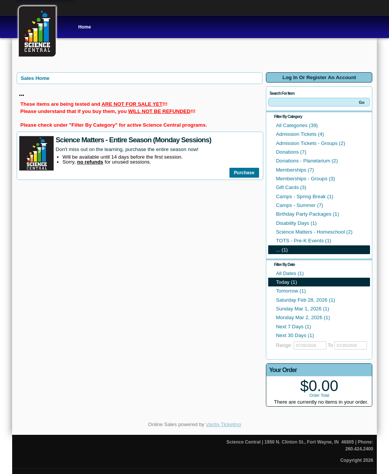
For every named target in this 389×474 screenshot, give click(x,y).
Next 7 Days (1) (293, 326)
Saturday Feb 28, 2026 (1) (305, 300)
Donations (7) (291, 152)
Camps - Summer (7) (299, 205)
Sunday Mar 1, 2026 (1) (302, 309)
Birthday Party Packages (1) (307, 214)
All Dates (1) (290, 273)
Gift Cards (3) (291, 187)
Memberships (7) (295, 170)
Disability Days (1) (296, 223)
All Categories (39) (297, 125)
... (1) (282, 250)
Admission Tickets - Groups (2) (310, 143)
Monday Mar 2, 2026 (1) (303, 317)
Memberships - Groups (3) (305, 178)
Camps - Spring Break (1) (304, 196)
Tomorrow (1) (291, 291)
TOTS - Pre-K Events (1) (303, 240)
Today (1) (286, 282)
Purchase (244, 172)
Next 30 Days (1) (295, 335)
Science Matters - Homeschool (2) (314, 232)
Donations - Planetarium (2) (307, 161)
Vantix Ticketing (223, 424)
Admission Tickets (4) (300, 134)
